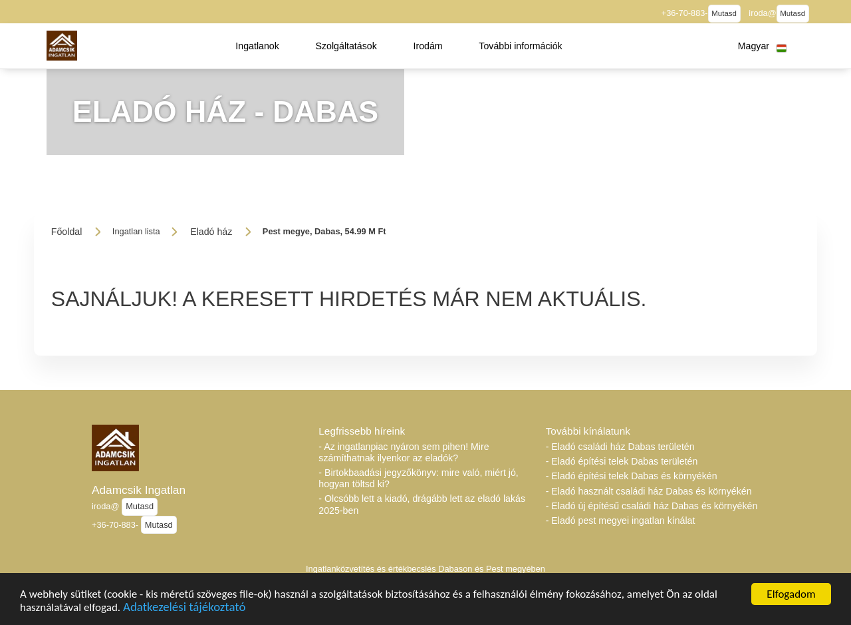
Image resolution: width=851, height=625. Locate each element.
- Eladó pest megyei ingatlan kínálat (620, 520)
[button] (257, 46)
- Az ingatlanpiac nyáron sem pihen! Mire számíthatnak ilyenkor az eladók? (403, 452)
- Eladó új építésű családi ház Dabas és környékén (652, 506)
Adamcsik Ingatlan (138, 490)
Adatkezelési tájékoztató (184, 610)
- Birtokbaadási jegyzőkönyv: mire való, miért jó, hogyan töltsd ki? (418, 478)
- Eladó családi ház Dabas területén (620, 446)
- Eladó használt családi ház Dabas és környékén (649, 491)
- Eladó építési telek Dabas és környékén (631, 476)
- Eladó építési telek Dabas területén (622, 461)
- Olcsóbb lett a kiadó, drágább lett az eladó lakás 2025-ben (421, 504)
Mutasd (724, 13)
